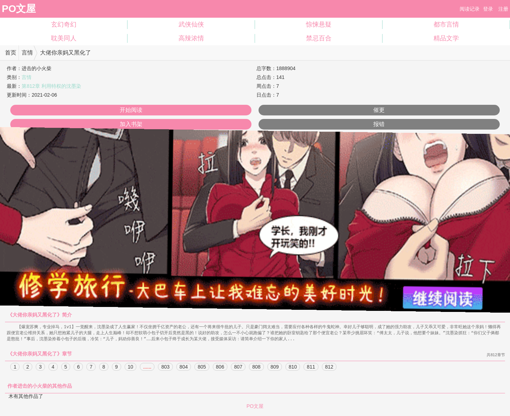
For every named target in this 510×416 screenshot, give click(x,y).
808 (256, 368)
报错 (379, 124)
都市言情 (446, 24)
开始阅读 (131, 110)
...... (147, 368)
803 (165, 368)
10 (131, 368)
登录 (488, 9)
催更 (379, 110)
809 (275, 368)
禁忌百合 (319, 38)
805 (202, 368)
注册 (503, 9)
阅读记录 (470, 9)
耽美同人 (63, 38)
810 (293, 368)
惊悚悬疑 (319, 24)
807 (238, 368)
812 (329, 368)
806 (220, 368)
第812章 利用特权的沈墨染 (51, 86)
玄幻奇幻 (63, 24)
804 (184, 368)
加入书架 (131, 124)
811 (311, 368)
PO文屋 (19, 8)
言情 (27, 53)
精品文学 (446, 38)
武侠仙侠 (191, 24)
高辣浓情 (191, 38)
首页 (10, 53)
